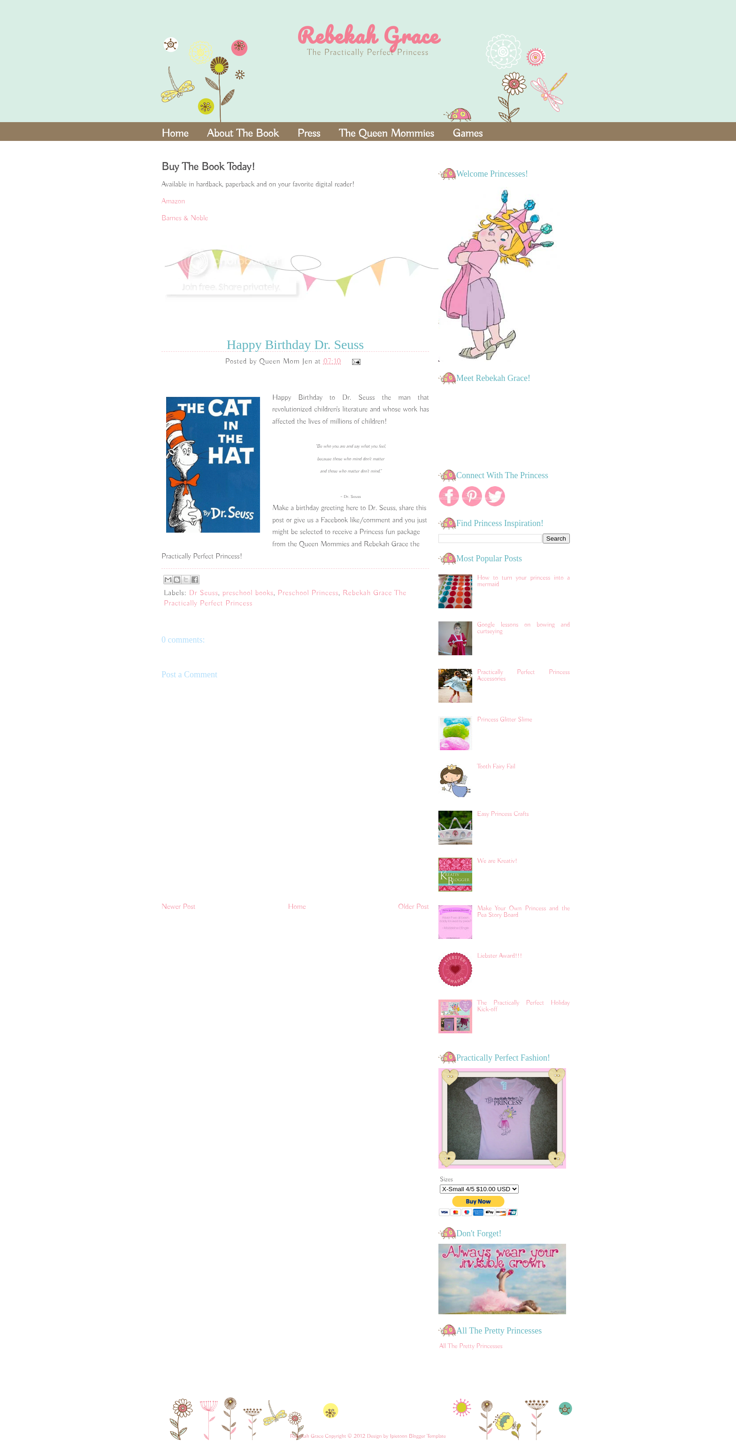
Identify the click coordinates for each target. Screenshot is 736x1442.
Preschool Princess (308, 593)
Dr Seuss (203, 593)
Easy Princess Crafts (503, 814)
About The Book (242, 133)
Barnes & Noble (184, 218)
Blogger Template (427, 1436)
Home (174, 133)
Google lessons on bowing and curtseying (523, 628)
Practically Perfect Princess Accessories (523, 675)
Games (468, 133)
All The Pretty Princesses (471, 1346)
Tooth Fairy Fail (496, 766)
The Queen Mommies (386, 133)
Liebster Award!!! (499, 956)
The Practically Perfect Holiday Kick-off (523, 1006)
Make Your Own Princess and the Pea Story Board (523, 911)
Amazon (173, 201)
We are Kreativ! (497, 861)
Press (308, 133)
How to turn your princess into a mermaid (523, 581)
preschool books (248, 593)
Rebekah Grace (368, 35)
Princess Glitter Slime (504, 719)
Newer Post (178, 907)
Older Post (413, 907)
